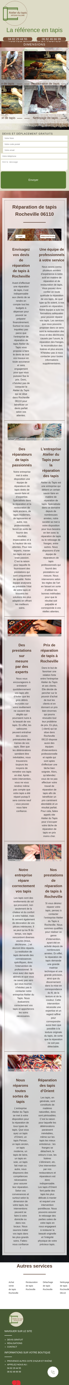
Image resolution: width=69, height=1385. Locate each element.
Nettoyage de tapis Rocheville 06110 (64, 1287)
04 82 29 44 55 (14, 1368)
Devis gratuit (15, 1339)
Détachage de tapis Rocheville (46, 1286)
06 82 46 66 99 (14, 1372)
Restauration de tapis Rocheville (29, 1286)
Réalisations (14, 1343)
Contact (12, 1347)
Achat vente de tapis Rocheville (12, 1287)
